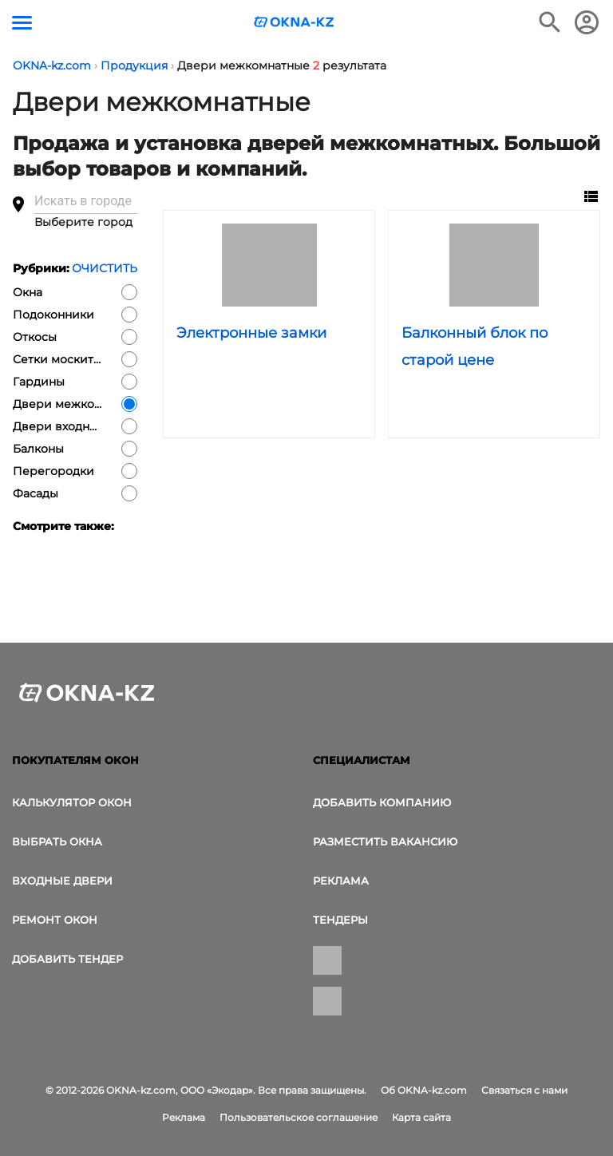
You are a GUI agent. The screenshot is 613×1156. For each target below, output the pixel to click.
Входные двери (62, 880)
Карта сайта (421, 1117)
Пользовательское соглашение (298, 1117)
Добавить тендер (67, 958)
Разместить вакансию (385, 841)
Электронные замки (251, 333)
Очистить (104, 268)
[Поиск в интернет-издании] (550, 22)
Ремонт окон (54, 919)
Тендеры (340, 919)
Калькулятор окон (72, 802)
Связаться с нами (524, 1090)
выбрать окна (57, 841)
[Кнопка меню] (22, 23)
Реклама (341, 880)
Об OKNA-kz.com (424, 1090)
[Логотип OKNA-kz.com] (294, 22)
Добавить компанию (382, 802)
